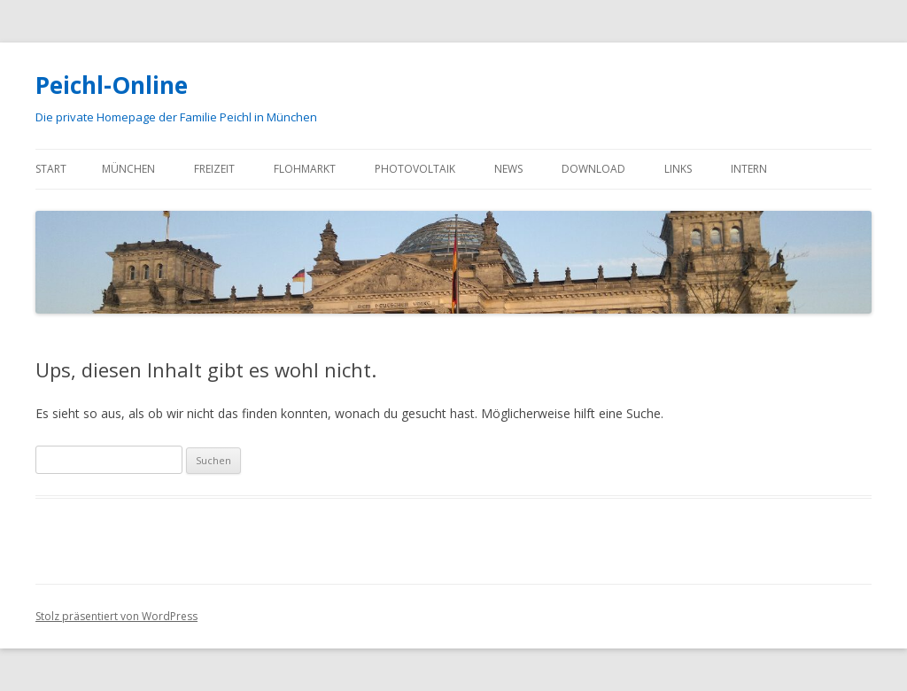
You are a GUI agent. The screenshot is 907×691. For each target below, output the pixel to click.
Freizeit (214, 168)
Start (50, 168)
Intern (749, 168)
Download (593, 168)
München (128, 168)
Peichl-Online (111, 85)
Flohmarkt (305, 168)
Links (678, 168)
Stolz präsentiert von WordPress (116, 616)
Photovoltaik (415, 168)
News (508, 168)
